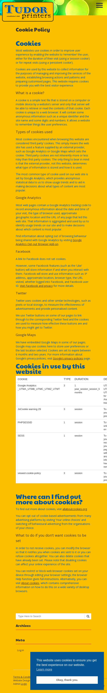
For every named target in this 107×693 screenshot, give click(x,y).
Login (24, 684)
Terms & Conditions (24, 677)
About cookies (30, 583)
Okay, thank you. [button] (67, 679)
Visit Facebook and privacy (36, 286)
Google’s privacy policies (68, 358)
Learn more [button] (44, 669)
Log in (20, 650)
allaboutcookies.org (75, 509)
